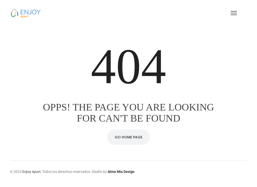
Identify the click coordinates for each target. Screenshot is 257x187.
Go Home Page (128, 137)
